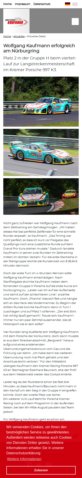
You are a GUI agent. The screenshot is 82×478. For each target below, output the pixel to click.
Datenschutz (41, 4)
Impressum (22, 4)
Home (7, 4)
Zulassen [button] (41, 470)
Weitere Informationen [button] (24, 459)
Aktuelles (18, 36)
